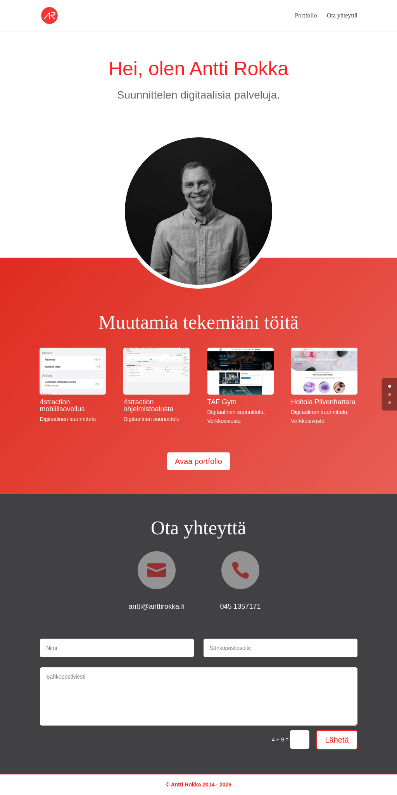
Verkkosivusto (224, 421)
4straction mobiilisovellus (62, 405)
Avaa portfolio (198, 461)
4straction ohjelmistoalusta (148, 405)
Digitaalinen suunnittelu (68, 419)
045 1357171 (240, 606)
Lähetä (337, 740)
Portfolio (306, 16)
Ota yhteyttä (342, 16)
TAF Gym (222, 402)
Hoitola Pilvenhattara (323, 402)
